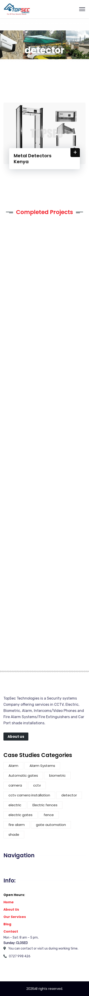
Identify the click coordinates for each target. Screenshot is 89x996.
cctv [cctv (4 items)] (37, 785)
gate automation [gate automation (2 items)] (51, 824)
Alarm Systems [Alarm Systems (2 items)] (42, 765)
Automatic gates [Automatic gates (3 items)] (23, 775)
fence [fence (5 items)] (49, 814)
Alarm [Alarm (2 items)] (13, 765)
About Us (11, 909)
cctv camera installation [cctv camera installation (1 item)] (29, 795)
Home (8, 902)
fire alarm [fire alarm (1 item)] (16, 824)
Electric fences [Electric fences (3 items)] (44, 805)
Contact (10, 931)
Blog (7, 924)
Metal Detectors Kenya (32, 158)
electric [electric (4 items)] (14, 805)
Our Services (14, 917)
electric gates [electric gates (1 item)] (20, 814)
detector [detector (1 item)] (69, 795)
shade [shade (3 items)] (13, 834)
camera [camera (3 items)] (15, 785)
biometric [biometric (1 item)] (57, 775)
